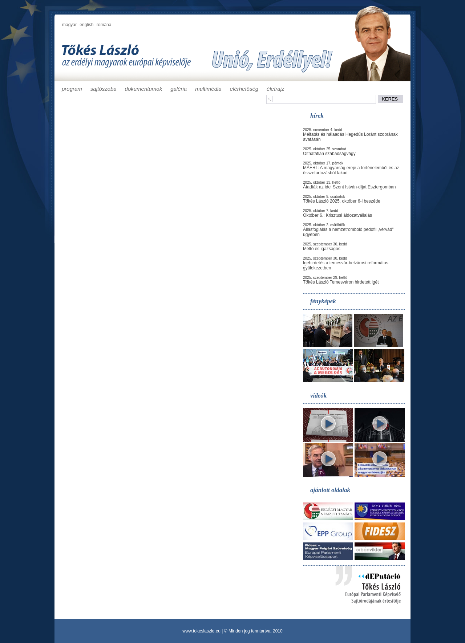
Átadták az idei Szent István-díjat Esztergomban (349, 187)
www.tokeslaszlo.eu (201, 631)
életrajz (275, 89)
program (72, 89)
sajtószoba (103, 89)
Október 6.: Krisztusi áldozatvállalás (337, 215)
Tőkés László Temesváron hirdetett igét (341, 282)
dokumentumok (143, 89)
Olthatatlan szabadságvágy (329, 153)
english (86, 24)
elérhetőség (244, 89)
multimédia (208, 89)
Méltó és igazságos (321, 248)
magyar (69, 24)
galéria (178, 89)
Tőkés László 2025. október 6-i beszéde (341, 201)
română (104, 24)
